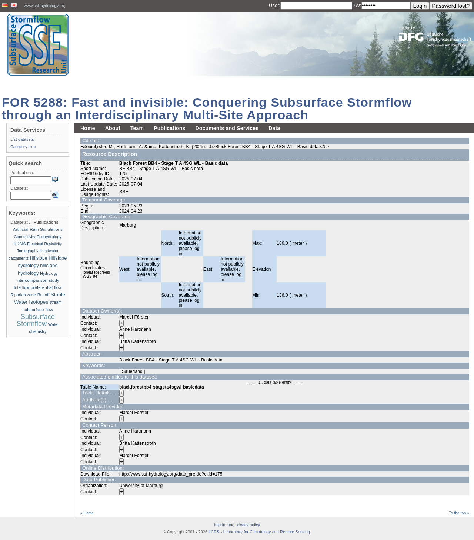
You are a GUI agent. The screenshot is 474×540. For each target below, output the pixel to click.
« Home (87, 513)
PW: (356, 5)
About (112, 128)
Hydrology (48, 273)
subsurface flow (38, 309)
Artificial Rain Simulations (38, 229)
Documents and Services (226, 128)
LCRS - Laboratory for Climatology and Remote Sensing (259, 532)
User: (274, 5)
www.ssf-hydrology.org (45, 5)
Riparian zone (23, 295)
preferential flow (46, 287)
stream (55, 302)
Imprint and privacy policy (237, 525)
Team (137, 128)
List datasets (22, 139)
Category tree (23, 146)
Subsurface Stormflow (36, 320)
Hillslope (38, 258)
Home (87, 128)
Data (274, 128)
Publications (169, 128)
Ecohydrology (49, 236)
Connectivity (24, 237)
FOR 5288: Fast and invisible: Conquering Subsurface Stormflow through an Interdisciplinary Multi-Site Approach (207, 108)
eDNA (20, 243)
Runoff (43, 295)
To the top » (459, 513)
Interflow (21, 287)
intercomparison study (37, 280)
